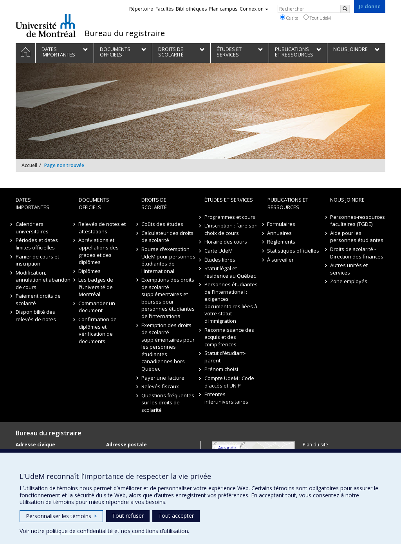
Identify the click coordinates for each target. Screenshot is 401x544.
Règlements (281, 241)
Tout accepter (176, 515)
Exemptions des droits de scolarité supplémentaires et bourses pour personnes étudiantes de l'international (168, 298)
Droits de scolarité (154, 203)
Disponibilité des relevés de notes (36, 315)
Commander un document (97, 307)
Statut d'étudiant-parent (225, 356)
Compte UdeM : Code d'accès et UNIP (229, 382)
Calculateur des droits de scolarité (167, 236)
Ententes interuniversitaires (226, 398)
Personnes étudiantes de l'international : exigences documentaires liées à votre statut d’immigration (231, 302)
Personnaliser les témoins (61, 516)
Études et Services (228, 199)
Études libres (219, 259)
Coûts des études (162, 223)
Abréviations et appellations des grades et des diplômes (99, 251)
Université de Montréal (46, 25)
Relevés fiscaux (160, 386)
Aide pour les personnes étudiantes (356, 236)
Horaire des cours (225, 241)
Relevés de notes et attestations (102, 227)
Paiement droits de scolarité (38, 299)
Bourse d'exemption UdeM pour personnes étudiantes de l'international (168, 260)
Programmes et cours (229, 216)
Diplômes (90, 271)
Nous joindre (347, 199)
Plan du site (315, 444)
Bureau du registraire (125, 33)
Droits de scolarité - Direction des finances (356, 253)
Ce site (289, 18)
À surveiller (280, 259)
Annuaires (279, 233)
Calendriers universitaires (32, 227)
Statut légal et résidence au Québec (230, 272)
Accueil (29, 165)
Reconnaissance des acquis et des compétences (229, 337)
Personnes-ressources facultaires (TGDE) (357, 220)
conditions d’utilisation (160, 531)
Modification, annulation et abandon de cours (43, 280)
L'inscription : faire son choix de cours (231, 229)
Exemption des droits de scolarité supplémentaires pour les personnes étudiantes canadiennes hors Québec (168, 347)
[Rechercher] (345, 9)
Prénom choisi (221, 369)
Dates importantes (32, 203)
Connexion (254, 8)
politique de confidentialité (79, 531)
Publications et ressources (287, 203)
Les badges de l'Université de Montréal (96, 287)
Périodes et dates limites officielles (37, 244)
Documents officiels (94, 203)
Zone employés (348, 281)
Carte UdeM (218, 250)
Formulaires (281, 223)
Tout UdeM (317, 18)
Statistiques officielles (293, 250)
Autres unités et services (349, 269)
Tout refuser (128, 515)
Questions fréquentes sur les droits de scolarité (167, 402)
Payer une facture (162, 377)
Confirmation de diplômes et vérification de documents (98, 330)
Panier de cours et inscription (37, 260)
